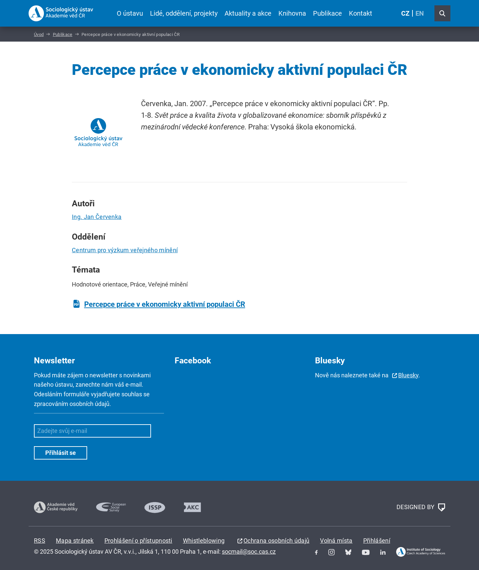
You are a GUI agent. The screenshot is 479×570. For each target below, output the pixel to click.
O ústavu (130, 13)
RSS (39, 540)
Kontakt (360, 13)
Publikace (327, 13)
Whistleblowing (204, 540)
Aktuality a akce (248, 13)
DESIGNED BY (421, 507)
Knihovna (292, 13)
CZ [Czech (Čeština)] (405, 13)
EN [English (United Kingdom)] (419, 13)
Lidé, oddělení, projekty (184, 13)
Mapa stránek (75, 540)
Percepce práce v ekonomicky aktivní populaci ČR (164, 304)
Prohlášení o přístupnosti (138, 540)
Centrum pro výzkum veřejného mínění (125, 250)
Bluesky (408, 375)
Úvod (39, 34)
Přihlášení (376, 540)
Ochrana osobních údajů (276, 540)
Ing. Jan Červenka (96, 216)
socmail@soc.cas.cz (249, 551)
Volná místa (336, 540)
